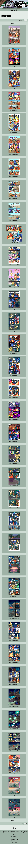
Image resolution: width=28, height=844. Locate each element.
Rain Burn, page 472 (14, 331)
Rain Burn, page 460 (14, 463)
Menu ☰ (14, 10)
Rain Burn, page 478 (14, 176)
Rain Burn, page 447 (14, 728)
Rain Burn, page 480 (14, 132)
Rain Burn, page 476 (14, 220)
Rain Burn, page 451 (14, 640)
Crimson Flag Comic (14, 839)
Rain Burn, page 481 (14, 110)
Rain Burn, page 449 (14, 684)
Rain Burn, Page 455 (14, 552)
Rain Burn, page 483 (14, 66)
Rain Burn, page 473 (14, 309)
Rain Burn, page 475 (14, 264)
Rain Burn (13, 837)
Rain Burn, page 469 (14, 397)
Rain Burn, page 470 (14, 375)
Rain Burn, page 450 (14, 662)
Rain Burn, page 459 (14, 485)
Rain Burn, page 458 (14, 507)
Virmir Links (14, 842)
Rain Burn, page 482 (14, 88)
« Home (14, 828)
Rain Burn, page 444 (14, 795)
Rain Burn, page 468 (14, 419)
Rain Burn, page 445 (14, 772)
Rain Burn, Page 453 (14, 596)
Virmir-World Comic (14, 840)
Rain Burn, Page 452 (14, 618)
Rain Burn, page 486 (14, 43)
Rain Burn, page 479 (14, 154)
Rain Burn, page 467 (14, 441)
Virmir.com (13, 836)
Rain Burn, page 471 (14, 353)
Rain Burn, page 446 (14, 750)
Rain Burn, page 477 (14, 198)
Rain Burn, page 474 (14, 286)
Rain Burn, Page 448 (14, 706)
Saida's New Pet (14, 242)
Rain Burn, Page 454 (14, 574)
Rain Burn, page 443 (14, 817)
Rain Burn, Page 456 (14, 529)
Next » (13, 23)
